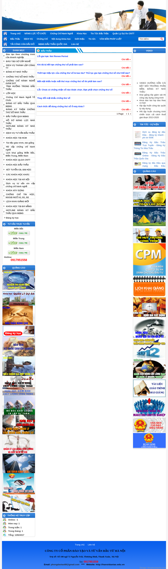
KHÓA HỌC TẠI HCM (16, 138)
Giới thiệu (80, 39)
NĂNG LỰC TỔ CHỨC (35, 33)
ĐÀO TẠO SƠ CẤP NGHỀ (18, 61)
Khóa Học (82, 33)
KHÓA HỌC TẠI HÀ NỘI (17, 179)
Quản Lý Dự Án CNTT (123, 33)
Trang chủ (15, 33)
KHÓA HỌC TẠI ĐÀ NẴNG (19, 206)
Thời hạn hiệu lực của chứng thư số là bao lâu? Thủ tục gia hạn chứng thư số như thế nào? (83, 73)
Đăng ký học (12, 218)
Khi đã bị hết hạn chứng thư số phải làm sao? (60, 64)
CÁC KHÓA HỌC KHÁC (18, 174)
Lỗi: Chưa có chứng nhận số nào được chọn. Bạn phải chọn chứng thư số (74, 89)
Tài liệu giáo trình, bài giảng (20, 143)
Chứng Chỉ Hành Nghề (61, 33)
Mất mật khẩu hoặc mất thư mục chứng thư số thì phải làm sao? (69, 81)
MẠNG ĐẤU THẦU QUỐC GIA (52, 44)
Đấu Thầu (15, 39)
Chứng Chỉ (42, 39)
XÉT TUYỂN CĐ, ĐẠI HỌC (18, 169)
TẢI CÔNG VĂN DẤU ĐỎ (22, 44)
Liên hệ (75, 44)
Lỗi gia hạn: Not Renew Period (52, 56)
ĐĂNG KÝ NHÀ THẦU (16, 72)
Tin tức (91, 39)
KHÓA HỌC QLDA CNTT (18, 160)
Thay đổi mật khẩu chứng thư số (53, 98)
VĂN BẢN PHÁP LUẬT (111, 39)
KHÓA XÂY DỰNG (15, 190)
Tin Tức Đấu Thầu (100, 33)
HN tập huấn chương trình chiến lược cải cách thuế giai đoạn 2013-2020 (152, 114)
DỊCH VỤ (28, 39)
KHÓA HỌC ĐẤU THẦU (17, 165)
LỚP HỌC (11, 93)
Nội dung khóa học (61, 39)
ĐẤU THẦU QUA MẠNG (17, 116)
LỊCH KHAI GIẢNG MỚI (17, 201)
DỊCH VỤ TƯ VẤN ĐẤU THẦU (20, 133)
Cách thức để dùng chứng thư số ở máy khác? (60, 106)
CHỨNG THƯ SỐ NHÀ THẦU (20, 77)
